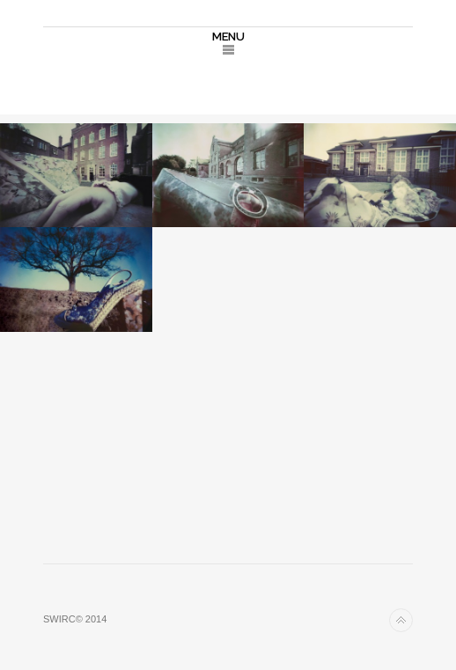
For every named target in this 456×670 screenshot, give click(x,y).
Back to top (401, 620)
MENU (228, 36)
